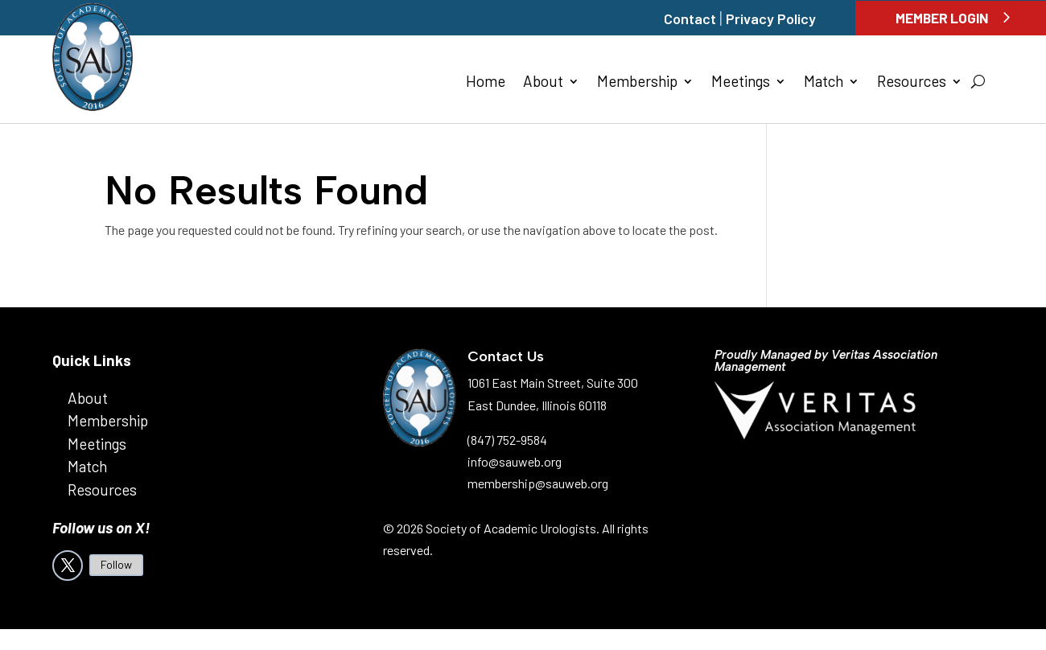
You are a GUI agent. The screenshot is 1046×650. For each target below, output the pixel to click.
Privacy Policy (771, 18)
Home (485, 83)
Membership (637, 83)
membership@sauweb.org (537, 483)
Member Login (942, 18)
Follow (116, 564)
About (543, 83)
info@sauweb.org (514, 461)
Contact (690, 18)
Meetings (740, 83)
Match (823, 83)
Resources (911, 83)
